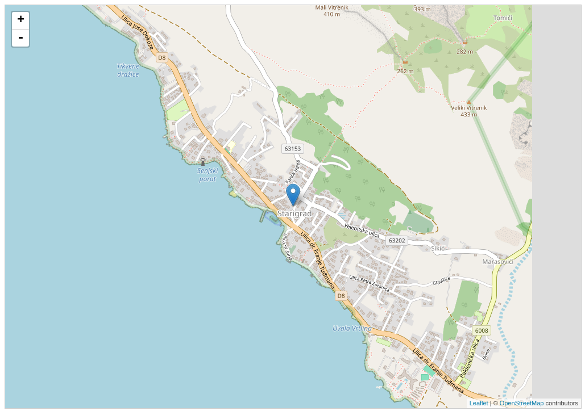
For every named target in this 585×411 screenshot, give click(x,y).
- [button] (20, 38)
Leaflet (479, 403)
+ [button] (20, 20)
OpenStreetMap (522, 403)
